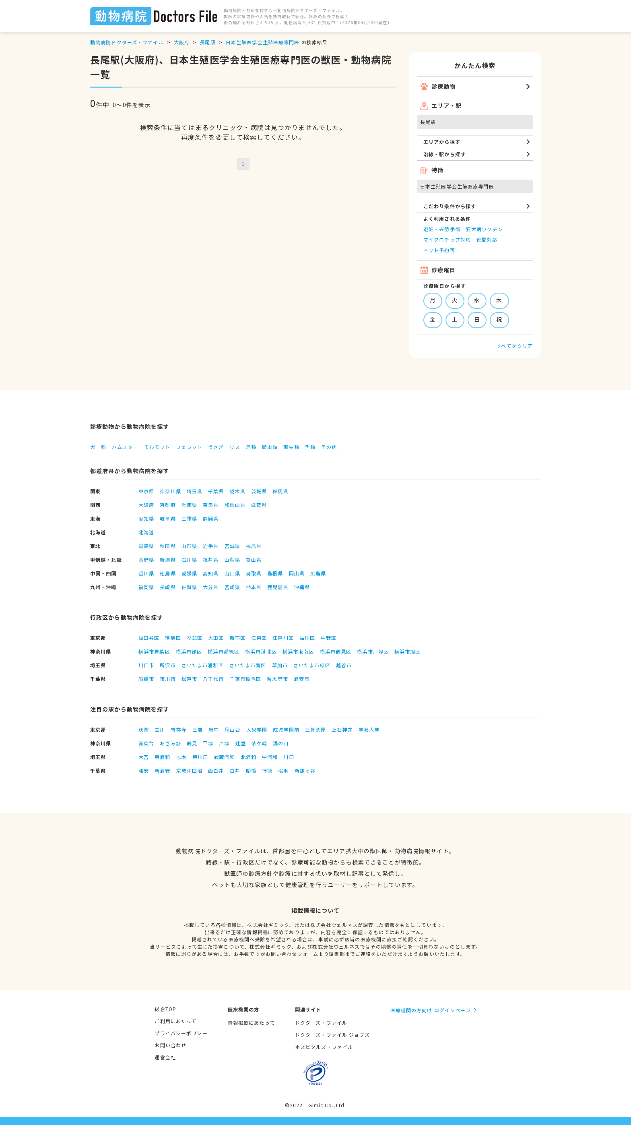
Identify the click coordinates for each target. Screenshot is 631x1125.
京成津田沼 (189, 770)
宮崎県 (232, 586)
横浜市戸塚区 (373, 651)
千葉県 (216, 491)
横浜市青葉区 (154, 651)
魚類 (310, 446)
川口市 (146, 665)
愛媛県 (189, 573)
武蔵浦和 (224, 756)
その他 (329, 446)
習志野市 (277, 678)
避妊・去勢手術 (441, 228)
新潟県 (167, 559)
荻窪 (143, 729)
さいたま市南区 (247, 665)
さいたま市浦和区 (202, 665)
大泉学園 (256, 729)
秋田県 (167, 545)
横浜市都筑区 (223, 651)
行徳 (267, 770)
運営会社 (165, 1057)
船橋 (251, 770)
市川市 (167, 678)
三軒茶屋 (315, 729)
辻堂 (240, 743)
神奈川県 (170, 491)
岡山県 (297, 573)
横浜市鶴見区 (336, 651)
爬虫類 (270, 446)
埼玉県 (194, 491)
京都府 (167, 504)
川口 (288, 756)
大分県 (211, 586)
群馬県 (280, 491)
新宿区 (237, 637)
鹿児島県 (277, 586)
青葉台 (146, 743)
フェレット (189, 446)
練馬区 (173, 637)
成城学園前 (286, 729)
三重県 (189, 518)
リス (234, 446)
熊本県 (254, 586)
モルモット (157, 446)
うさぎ (216, 446)
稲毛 (283, 770)
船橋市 (146, 678)
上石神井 (342, 729)
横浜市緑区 (189, 651)
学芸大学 (369, 729)
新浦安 (162, 770)
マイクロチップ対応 (447, 239)
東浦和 (162, 756)
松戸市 (189, 678)
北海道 (146, 532)
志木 (181, 756)
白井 (235, 770)
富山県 (254, 559)
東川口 (200, 756)
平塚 (208, 743)
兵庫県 (189, 504)
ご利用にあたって (175, 1020)
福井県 (211, 559)
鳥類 (251, 446)
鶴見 (192, 743)
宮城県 (232, 545)
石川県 (189, 559)
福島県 (254, 545)
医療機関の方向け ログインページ (430, 1010)
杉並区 (194, 637)
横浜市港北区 (261, 651)
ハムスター (125, 446)
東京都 (146, 491)
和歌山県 (235, 504)
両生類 (291, 446)
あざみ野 (170, 743)
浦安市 (301, 678)
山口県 (232, 573)
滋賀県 (259, 504)
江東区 (259, 637)
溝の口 (281, 743)
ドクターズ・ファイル (321, 1022)
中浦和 (270, 756)
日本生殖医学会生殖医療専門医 (263, 42)
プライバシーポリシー (181, 1033)
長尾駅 (207, 42)
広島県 (318, 573)
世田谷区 (148, 637)
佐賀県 (189, 586)
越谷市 (344, 665)
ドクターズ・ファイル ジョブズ (332, 1034)
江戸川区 (282, 637)
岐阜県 (167, 518)
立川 (160, 729)
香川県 (146, 573)
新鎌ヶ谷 (305, 770)
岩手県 (211, 545)
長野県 (146, 559)
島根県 (275, 573)
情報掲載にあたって (251, 1022)
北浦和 (248, 756)
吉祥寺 (179, 729)
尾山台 (232, 729)
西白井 (216, 770)
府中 (213, 729)
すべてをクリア (514, 345)
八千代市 (213, 678)
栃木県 (237, 491)
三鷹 (197, 729)
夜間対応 (486, 239)
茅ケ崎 (259, 743)
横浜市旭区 (407, 651)
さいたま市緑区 (311, 665)
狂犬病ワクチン (484, 228)
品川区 (307, 637)
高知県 (211, 573)
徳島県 (167, 573)
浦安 (143, 770)
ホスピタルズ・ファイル (324, 1046)
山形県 (189, 545)
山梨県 (232, 559)
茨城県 (259, 491)
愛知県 (146, 518)
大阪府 (182, 42)
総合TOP (165, 1008)
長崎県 (167, 586)
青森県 (146, 545)
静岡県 (211, 518)
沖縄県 (302, 586)
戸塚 (224, 743)
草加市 (280, 665)
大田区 (216, 637)
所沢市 (167, 665)
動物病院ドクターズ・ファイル (127, 42)
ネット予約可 (439, 249)
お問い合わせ (170, 1045)
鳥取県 (254, 573)
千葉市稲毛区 (246, 678)
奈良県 (211, 504)
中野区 (328, 637)
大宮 (143, 756)
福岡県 (146, 586)
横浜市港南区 (298, 651)
